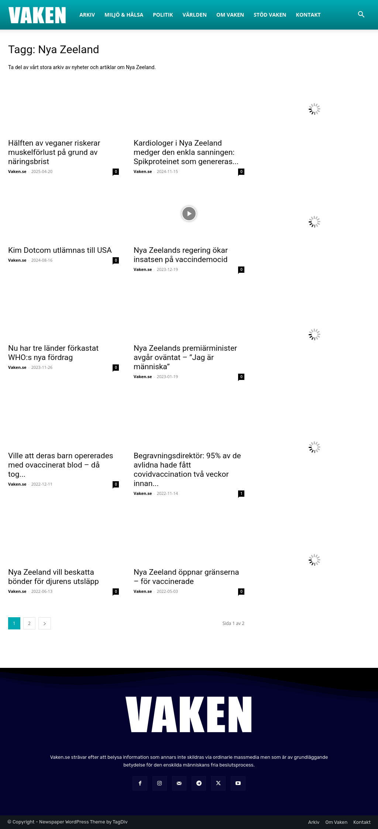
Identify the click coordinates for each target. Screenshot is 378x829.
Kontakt (308, 14)
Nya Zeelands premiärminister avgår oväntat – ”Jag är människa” (185, 357)
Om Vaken (230, 14)
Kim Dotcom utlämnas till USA (60, 250)
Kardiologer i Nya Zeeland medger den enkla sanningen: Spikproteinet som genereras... (186, 152)
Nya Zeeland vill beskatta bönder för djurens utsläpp (53, 577)
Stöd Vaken (270, 14)
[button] (361, 15)
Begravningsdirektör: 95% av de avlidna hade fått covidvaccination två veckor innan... (187, 469)
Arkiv (87, 14)
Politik (163, 14)
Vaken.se (17, 171)
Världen (195, 14)
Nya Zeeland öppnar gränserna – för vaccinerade (186, 577)
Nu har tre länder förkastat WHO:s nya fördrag (53, 353)
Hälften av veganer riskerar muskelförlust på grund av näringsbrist (54, 152)
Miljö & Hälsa (123, 14)
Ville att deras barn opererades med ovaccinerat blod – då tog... (60, 465)
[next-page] (44, 623)
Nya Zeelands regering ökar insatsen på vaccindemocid (181, 255)
